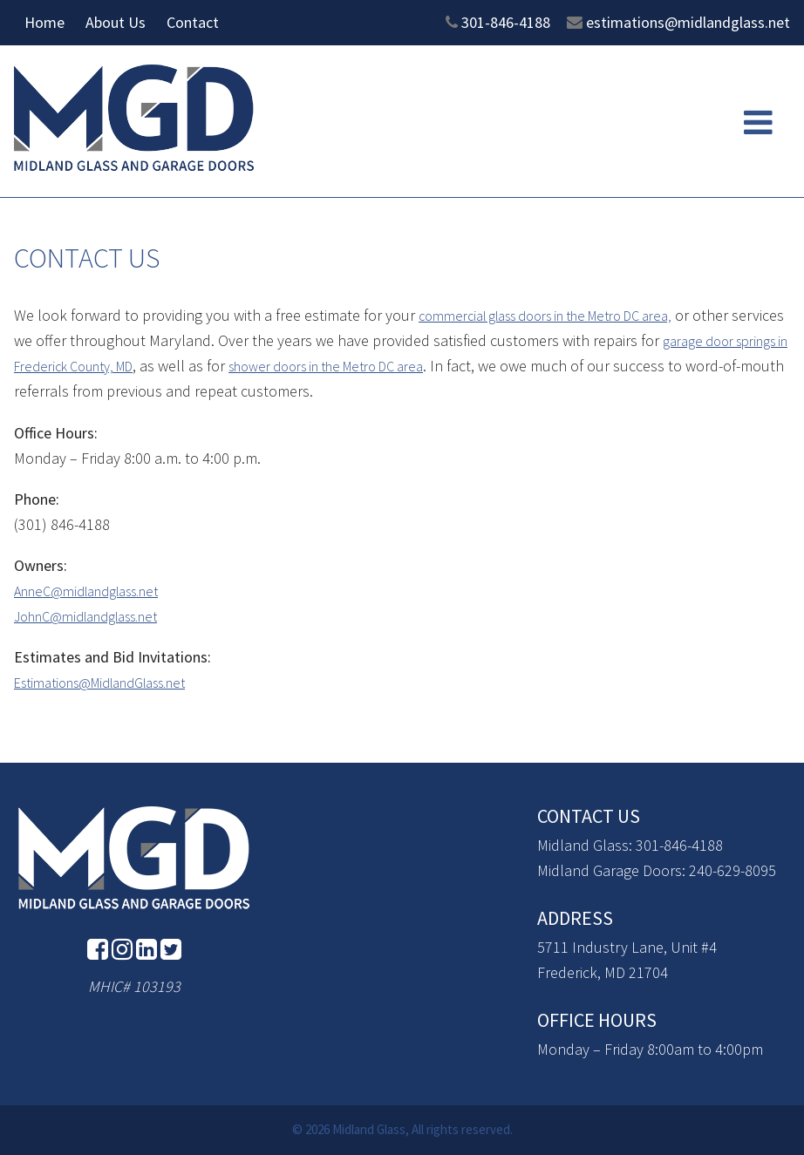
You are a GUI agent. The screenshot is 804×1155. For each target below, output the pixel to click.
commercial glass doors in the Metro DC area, (565, 315)
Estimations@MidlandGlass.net (115, 682)
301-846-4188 (505, 22)
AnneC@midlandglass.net (97, 591)
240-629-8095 (732, 870)
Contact (193, 22)
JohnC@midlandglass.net (98, 616)
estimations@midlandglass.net (688, 22)
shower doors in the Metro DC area (462, 366)
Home (44, 22)
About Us (115, 22)
